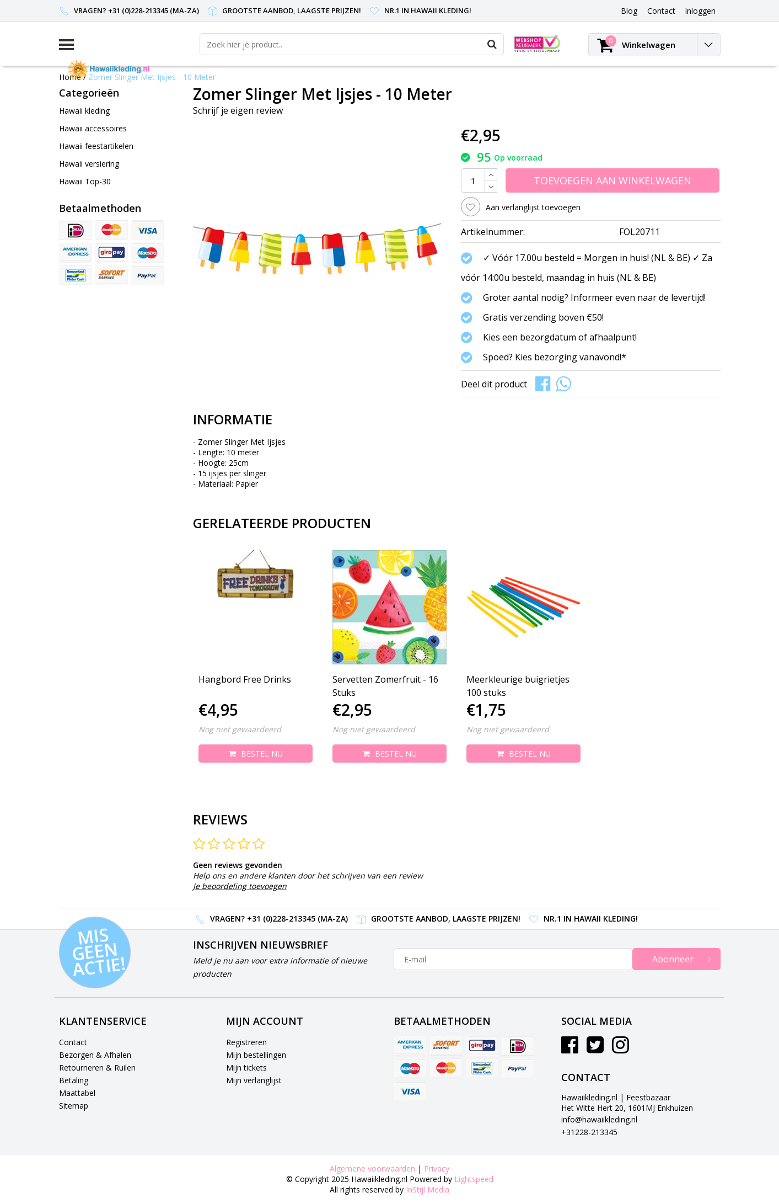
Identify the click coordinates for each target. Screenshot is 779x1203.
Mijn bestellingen (256, 1055)
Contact (73, 1042)
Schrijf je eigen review (238, 110)
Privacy (436, 1168)
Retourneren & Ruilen (97, 1067)
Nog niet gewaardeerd (239, 729)
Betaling (73, 1080)
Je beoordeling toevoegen (240, 886)
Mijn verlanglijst (254, 1080)
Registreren (246, 1042)
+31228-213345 (589, 1132)
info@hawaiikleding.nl (599, 1119)
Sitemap (73, 1105)
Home (70, 77)
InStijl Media (427, 1189)
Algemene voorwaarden (372, 1168)
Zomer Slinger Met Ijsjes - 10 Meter (152, 77)
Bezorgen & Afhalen (95, 1055)
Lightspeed (473, 1179)
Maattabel (77, 1093)
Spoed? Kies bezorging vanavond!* (554, 357)
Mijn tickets (246, 1067)
